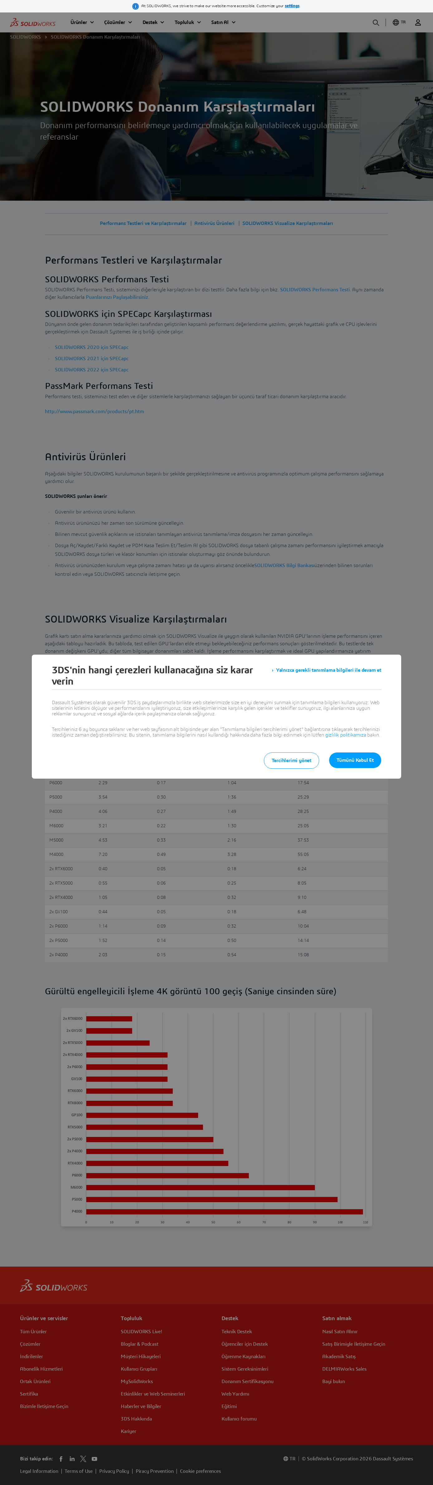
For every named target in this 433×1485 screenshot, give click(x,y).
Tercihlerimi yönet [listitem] (291, 760)
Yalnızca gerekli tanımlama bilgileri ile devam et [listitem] (328, 670)
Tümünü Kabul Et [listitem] (355, 760)
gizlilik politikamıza (345, 735)
